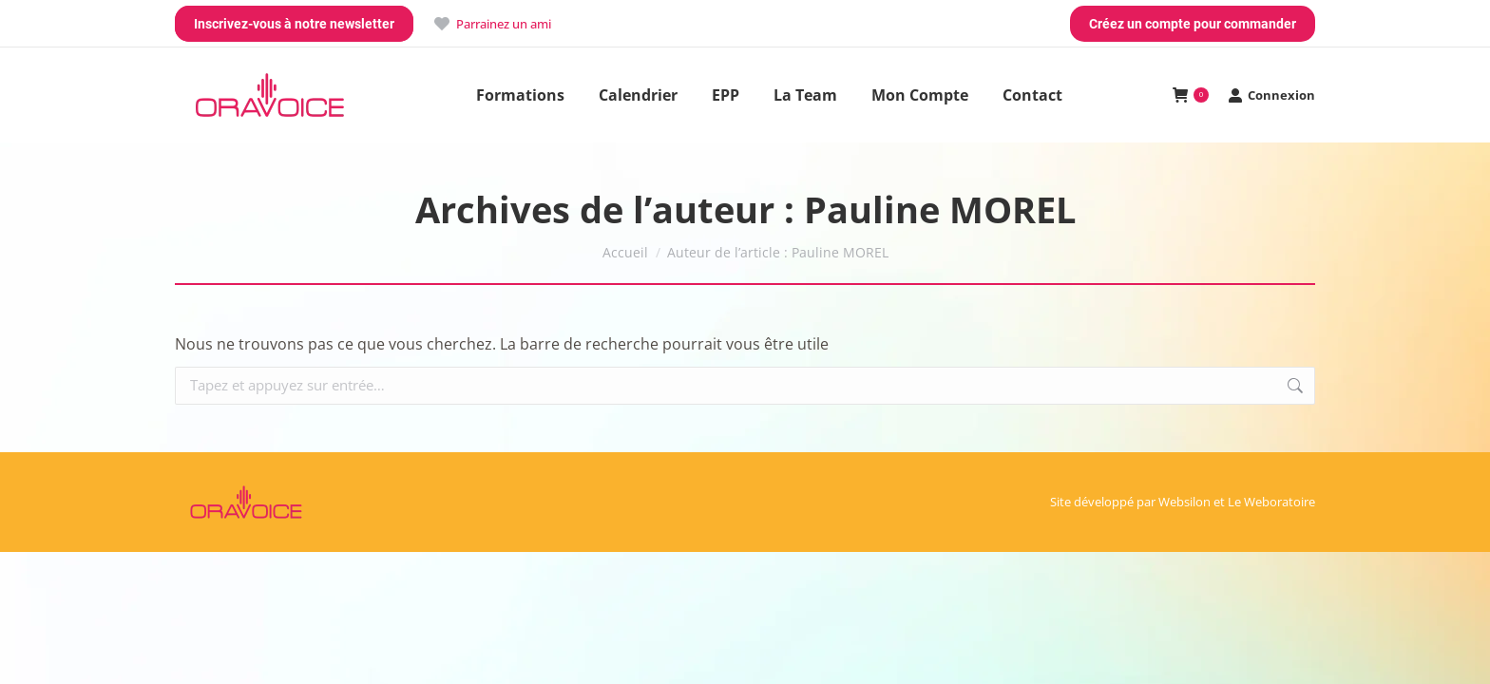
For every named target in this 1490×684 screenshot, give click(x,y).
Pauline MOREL (940, 209)
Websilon (1184, 501)
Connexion (1271, 95)
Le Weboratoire (1271, 501)
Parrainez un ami (491, 24)
